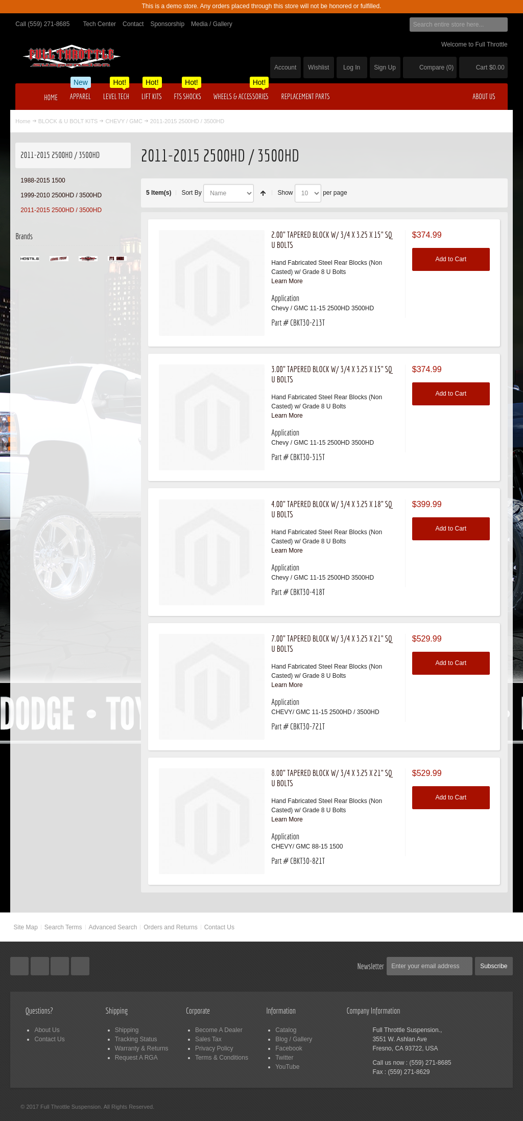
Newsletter (371, 966)
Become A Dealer (219, 1030)
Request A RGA (136, 1057)
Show (285, 192)
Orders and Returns (170, 927)
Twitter (284, 1057)
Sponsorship (167, 24)
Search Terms (63, 927)
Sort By (191, 192)
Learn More (286, 281)
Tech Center (99, 24)
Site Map (25, 927)
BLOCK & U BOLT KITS (68, 121)
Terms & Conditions (221, 1057)
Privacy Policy (214, 1048)
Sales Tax (208, 1039)
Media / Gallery (211, 24)
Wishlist (318, 67)
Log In (351, 67)
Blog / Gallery (293, 1039)
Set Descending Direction (263, 193)
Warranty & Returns (142, 1048)
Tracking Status (136, 1039)
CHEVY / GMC (123, 121)
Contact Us (219, 927)
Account (285, 67)
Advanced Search (113, 927)
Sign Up (385, 67)
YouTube (287, 1066)
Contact (133, 24)
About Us (46, 1030)
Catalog (285, 1030)
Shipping (127, 1030)
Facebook (288, 1048)
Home (22, 121)
